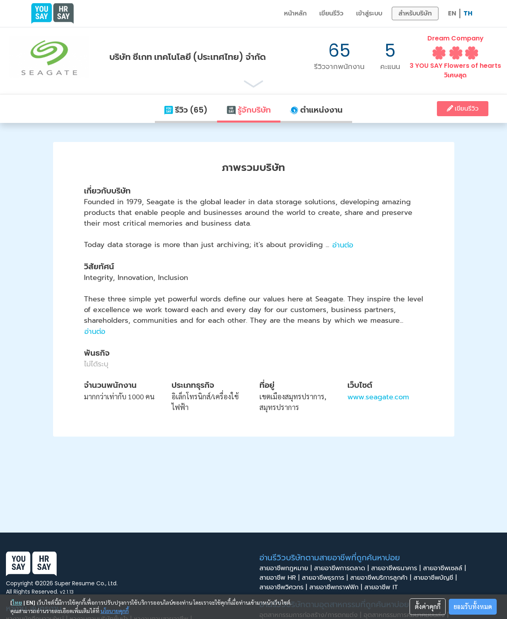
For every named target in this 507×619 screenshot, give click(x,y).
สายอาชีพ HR (280, 578)
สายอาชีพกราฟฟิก (336, 587)
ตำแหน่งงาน (316, 109)
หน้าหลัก (295, 13)
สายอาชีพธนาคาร (397, 568)
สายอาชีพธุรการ (326, 578)
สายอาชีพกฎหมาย (286, 568)
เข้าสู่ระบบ (369, 13)
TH (468, 13)
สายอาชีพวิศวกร (284, 587)
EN (452, 13)
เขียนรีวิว (331, 13)
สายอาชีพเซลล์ (445, 568)
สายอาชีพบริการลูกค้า (382, 578)
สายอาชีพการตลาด (342, 568)
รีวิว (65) (186, 109)
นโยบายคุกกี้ (115, 610)
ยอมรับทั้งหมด (473, 606)
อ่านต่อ (342, 245)
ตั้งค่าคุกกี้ (427, 606)
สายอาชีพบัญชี (436, 578)
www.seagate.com (378, 396)
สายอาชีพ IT (383, 587)
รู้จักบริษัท (249, 109)
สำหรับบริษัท (415, 13)
